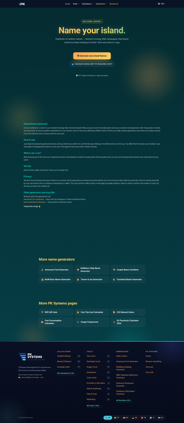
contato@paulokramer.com (30, 377)
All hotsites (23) (124, 400)
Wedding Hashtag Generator (123, 368)
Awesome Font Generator (34, 199)
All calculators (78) (66, 373)
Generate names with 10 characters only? (92, 64)
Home (67, 4)
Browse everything (153, 361)
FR (143, 418)
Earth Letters (121, 356)
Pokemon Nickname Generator (125, 384)
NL (160, 418)
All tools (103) (94, 405)
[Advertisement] (92, 101)
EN (107, 418)
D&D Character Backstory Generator (127, 376)
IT (152, 418)
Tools (76, 4)
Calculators (87, 4)
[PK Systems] (21, 4)
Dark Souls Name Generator (35, 202)
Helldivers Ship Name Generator (125, 392)
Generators (101, 4)
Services (149, 367)
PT (116, 418)
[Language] (162, 3)
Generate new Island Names (92, 56)
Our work (149, 372)
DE (134, 418)
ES (125, 418)
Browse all (114, 4)
